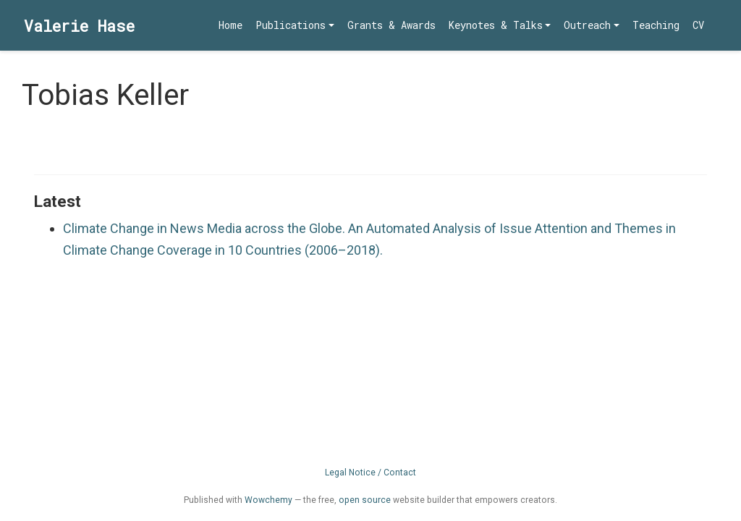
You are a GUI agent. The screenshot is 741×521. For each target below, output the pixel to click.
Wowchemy (268, 500)
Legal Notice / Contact (370, 472)
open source (365, 500)
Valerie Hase (79, 25)
